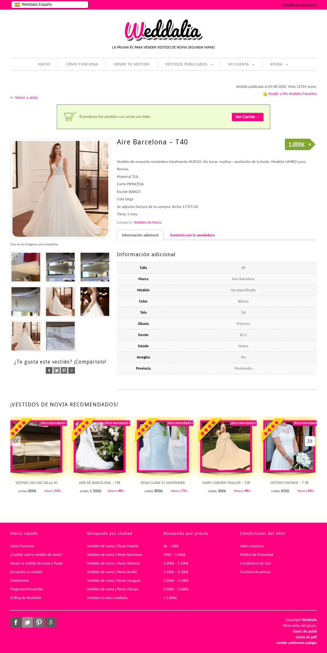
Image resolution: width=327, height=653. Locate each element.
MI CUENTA (237, 65)
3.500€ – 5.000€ (176, 589)
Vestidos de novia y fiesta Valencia (113, 563)
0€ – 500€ (171, 546)
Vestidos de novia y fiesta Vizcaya (112, 589)
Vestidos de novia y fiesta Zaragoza (114, 580)
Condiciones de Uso (255, 563)
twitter (56, 370)
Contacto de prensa (255, 572)
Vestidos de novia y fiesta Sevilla (112, 572)
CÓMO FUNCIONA (82, 64)
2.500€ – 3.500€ (176, 580)
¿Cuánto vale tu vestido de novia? (36, 554)
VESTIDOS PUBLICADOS (185, 65)
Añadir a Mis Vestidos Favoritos (292, 93)
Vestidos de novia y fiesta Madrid (112, 546)
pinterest (64, 370)
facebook (49, 370)
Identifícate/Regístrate (299, 5)
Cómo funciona (22, 546)
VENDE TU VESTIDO (131, 64)
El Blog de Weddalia (25, 597)
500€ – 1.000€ (175, 554)
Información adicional (140, 235)
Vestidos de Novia (147, 222)
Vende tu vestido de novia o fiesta (36, 563)
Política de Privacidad (256, 554)
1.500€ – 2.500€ (176, 572)
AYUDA (275, 65)
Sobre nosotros (252, 546)
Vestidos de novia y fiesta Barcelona (114, 554)
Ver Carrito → (247, 117)
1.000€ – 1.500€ (176, 563)
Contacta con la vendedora (192, 235)
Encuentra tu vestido (26, 572)
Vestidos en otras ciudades (107, 597)
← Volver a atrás (24, 97)
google (71, 370)
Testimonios (19, 580)
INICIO (44, 64)
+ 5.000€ (170, 597)
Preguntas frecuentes (26, 589)
